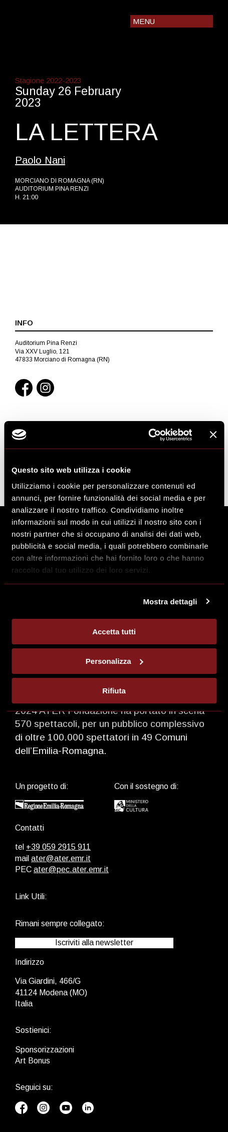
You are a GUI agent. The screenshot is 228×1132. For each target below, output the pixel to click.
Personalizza (114, 661)
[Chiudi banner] (212, 434)
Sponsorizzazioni (44, 1049)
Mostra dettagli (170, 601)
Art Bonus (32, 1060)
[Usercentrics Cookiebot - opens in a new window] (148, 434)
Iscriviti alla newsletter (94, 942)
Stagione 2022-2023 (48, 80)
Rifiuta (114, 690)
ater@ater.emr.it (61, 858)
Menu (144, 21)
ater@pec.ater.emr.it (71, 869)
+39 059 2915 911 (58, 847)
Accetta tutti (114, 631)
